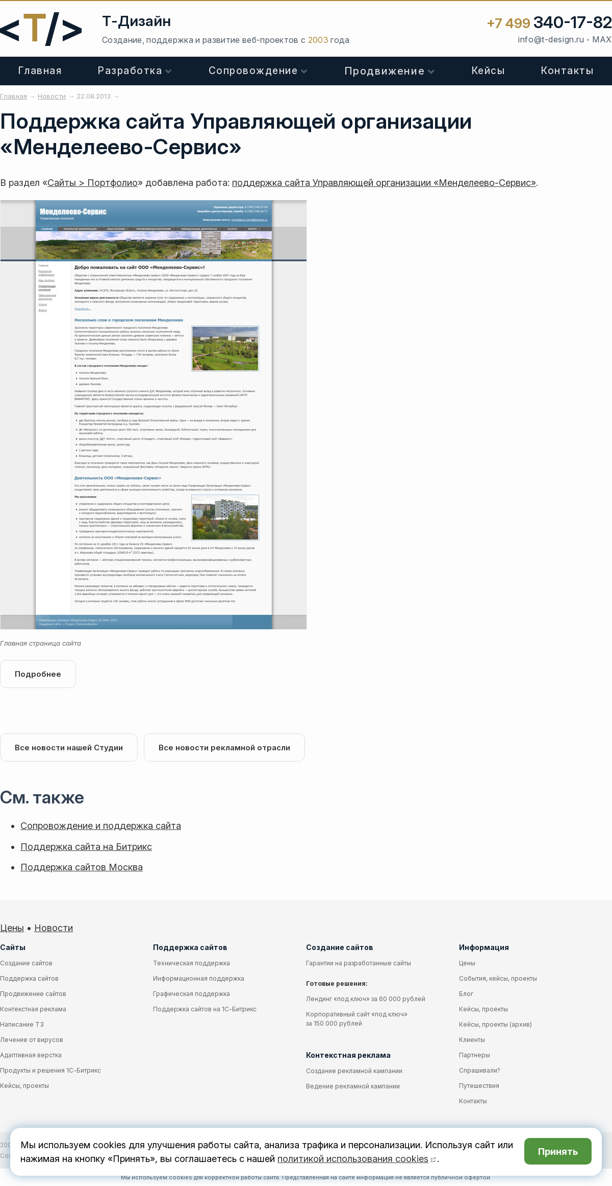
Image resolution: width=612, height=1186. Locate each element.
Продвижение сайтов (33, 994)
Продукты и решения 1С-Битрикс (50, 1070)
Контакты (473, 1101)
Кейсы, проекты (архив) (495, 1024)
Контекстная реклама (33, 1009)
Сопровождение (253, 71)
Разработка (130, 71)
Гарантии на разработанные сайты (358, 963)
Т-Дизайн (136, 21)
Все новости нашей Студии (69, 747)
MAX (602, 39)
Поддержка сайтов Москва (81, 867)
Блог (466, 994)
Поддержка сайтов (29, 978)
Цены (12, 927)
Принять (558, 1151)
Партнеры (474, 1055)
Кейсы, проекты (24, 1085)
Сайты (13, 947)
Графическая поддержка (191, 994)
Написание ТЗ (22, 1024)
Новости (53, 927)
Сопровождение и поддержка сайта (100, 825)
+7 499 (549, 23)
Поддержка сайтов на (205, 1009)
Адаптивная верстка (31, 1055)
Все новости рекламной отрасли (224, 747)
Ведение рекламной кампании (353, 1086)
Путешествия (479, 1085)
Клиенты (472, 1039)
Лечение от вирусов (31, 1039)
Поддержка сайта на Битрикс (86, 846)
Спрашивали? (479, 1070)
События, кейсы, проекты (498, 978)
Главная (40, 71)
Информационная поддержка (198, 978)
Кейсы (488, 71)
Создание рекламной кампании (354, 1071)
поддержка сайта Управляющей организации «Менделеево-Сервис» (384, 182)
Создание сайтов (26, 963)
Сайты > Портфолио (92, 182)
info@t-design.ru (551, 39)
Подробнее (38, 674)
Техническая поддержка (191, 963)
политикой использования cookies (352, 1158)
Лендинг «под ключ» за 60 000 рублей (365, 999)
